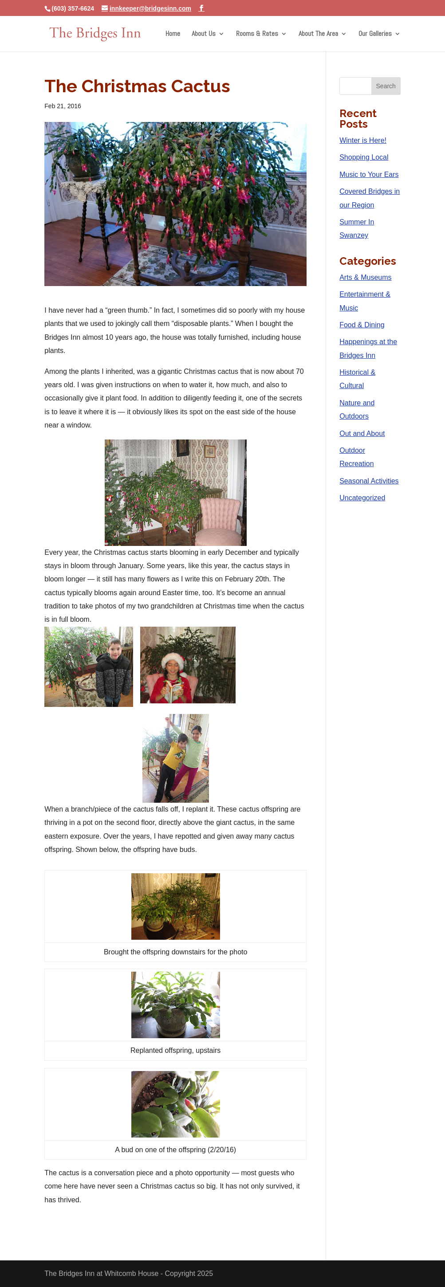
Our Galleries (375, 34)
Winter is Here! (362, 140)
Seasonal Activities (368, 481)
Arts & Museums (365, 277)
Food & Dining (361, 325)
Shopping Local (363, 157)
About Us (204, 34)
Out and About (362, 433)
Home (172, 34)
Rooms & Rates (257, 34)
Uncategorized (362, 498)
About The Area (318, 34)
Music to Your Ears (368, 174)
